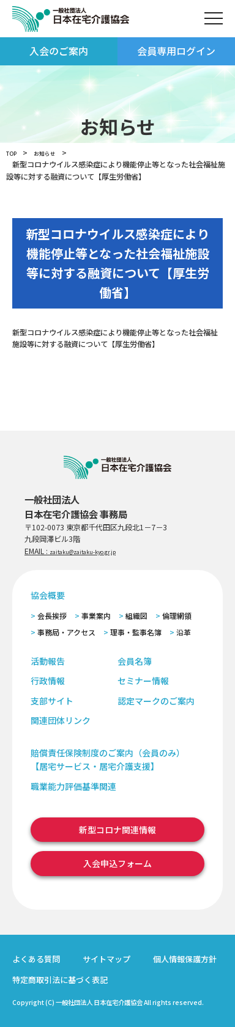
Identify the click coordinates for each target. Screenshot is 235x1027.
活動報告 (48, 661)
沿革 (183, 632)
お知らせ (54, 152)
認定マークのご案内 (156, 701)
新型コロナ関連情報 (117, 830)
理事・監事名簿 (136, 632)
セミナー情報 (143, 680)
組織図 (136, 615)
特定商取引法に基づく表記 (60, 979)
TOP (14, 152)
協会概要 (48, 595)
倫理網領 (177, 615)
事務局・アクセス (66, 632)
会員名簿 (135, 661)
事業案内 (96, 615)
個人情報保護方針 (185, 959)
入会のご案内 (58, 50)
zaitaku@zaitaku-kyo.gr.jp (95, 551)
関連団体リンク (61, 720)
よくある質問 (36, 959)
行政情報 (48, 680)
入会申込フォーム (117, 863)
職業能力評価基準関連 (73, 786)
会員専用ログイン (176, 50)
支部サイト (52, 701)
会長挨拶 (52, 615)
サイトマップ (106, 959)
